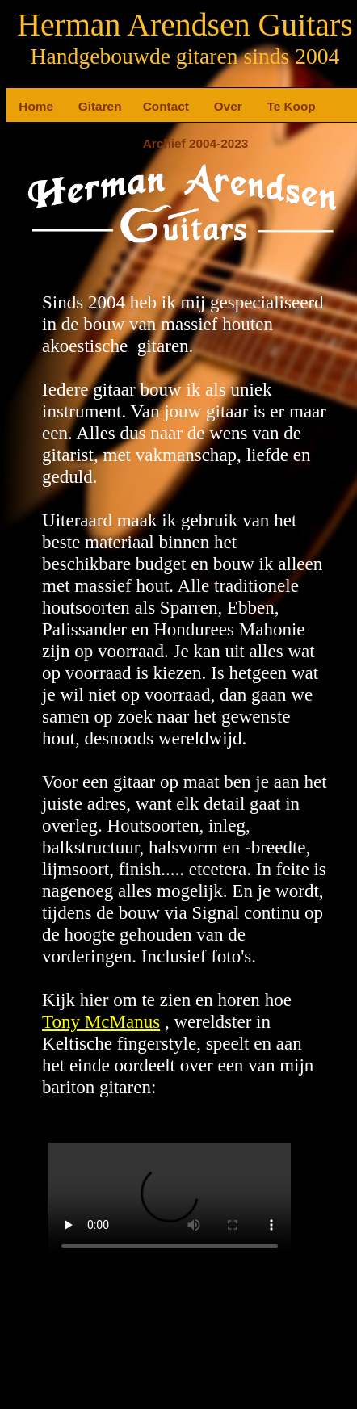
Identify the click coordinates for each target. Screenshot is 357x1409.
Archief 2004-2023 (150, 143)
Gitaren (84, 106)
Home (25, 106)
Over (220, 106)
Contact (149, 106)
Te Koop (273, 106)
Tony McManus (101, 1021)
